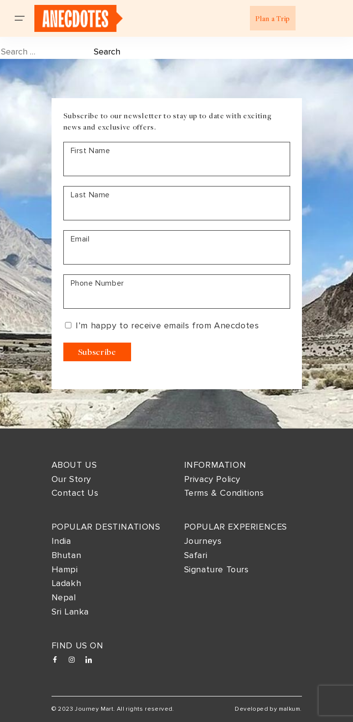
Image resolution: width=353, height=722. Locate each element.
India (61, 540)
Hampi (65, 569)
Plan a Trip (272, 18)
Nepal (64, 597)
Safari (196, 555)
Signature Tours (216, 569)
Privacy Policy (212, 479)
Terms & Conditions (224, 492)
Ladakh (66, 583)
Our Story (71, 479)
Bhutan (66, 555)
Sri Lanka (70, 611)
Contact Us (75, 492)
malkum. (290, 709)
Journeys (203, 540)
